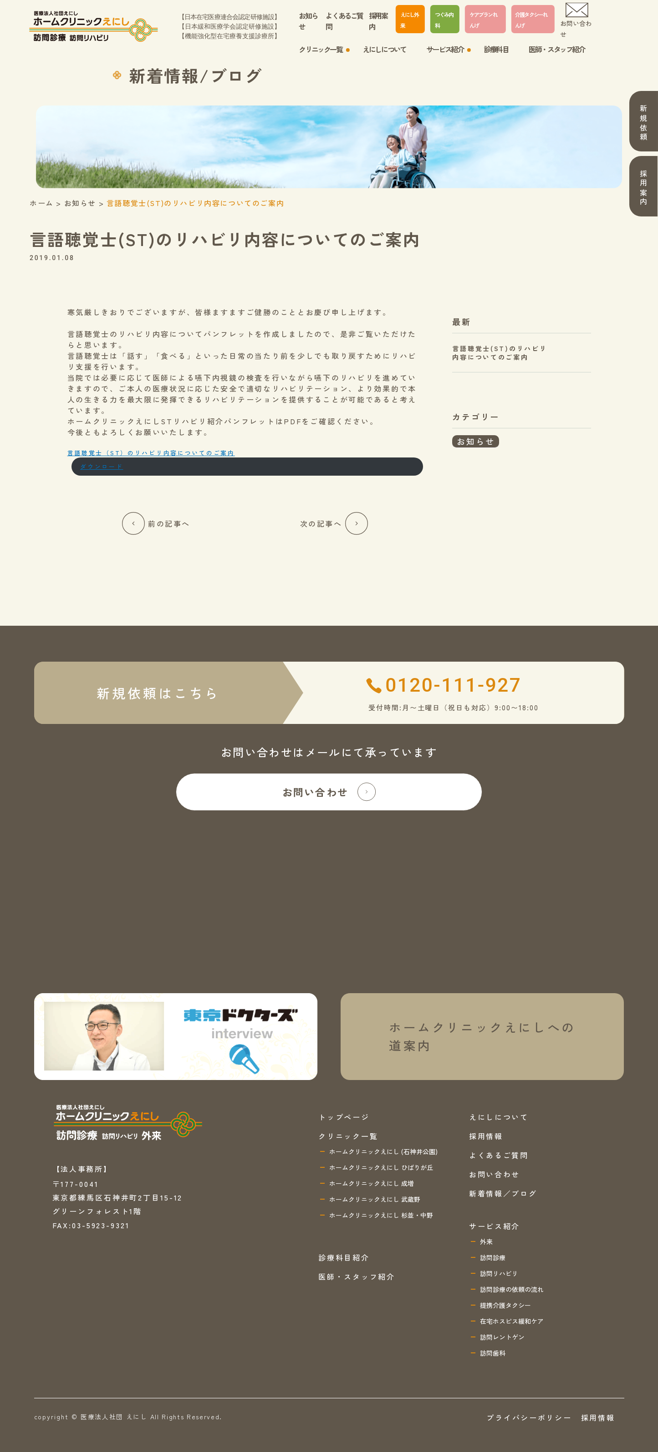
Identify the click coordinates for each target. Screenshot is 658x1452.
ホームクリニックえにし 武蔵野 (374, 1199)
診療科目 (496, 49)
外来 (486, 1241)
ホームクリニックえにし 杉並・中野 (381, 1215)
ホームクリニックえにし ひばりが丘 (381, 1167)
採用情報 (486, 1135)
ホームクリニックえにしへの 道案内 (482, 1036)
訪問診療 (492, 1257)
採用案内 (378, 21)
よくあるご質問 (344, 21)
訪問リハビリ (499, 1273)
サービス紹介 (445, 49)
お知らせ (308, 21)
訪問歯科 (492, 1352)
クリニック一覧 (320, 49)
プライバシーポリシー (528, 1417)
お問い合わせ (576, 21)
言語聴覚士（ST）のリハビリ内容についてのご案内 (151, 452)
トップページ (343, 1116)
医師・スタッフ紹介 (556, 49)
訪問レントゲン (502, 1336)
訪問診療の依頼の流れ (512, 1289)
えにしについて (384, 49)
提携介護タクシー (505, 1305)
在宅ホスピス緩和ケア (512, 1321)
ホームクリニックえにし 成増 (371, 1183)
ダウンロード (101, 466)
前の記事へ (156, 523)
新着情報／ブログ (503, 1193)
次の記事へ (334, 523)
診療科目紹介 (343, 1257)
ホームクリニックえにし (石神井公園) (383, 1151)
